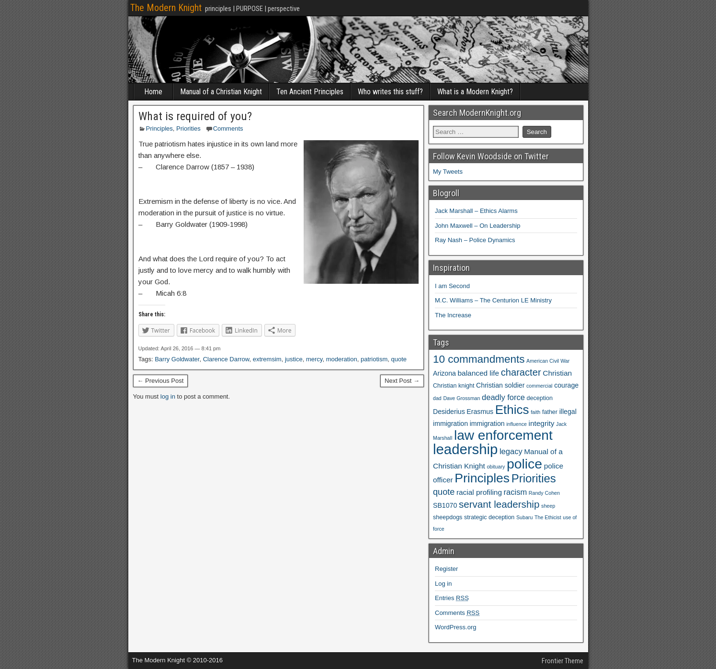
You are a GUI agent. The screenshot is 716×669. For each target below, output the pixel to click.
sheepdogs (447, 517)
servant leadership (499, 504)
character (521, 372)
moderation (341, 359)
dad (437, 398)
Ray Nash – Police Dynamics (475, 240)
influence (516, 424)
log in (167, 396)
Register (446, 568)
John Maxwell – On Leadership (478, 225)
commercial (539, 386)
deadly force (503, 397)
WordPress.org (455, 627)
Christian (557, 373)
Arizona (444, 373)
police (524, 463)
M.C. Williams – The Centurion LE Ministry (493, 300)
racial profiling (479, 492)
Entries (452, 598)
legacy (511, 451)
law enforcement (503, 435)
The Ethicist (547, 517)
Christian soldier (500, 385)
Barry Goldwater (177, 359)
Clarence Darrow (226, 359)
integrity (542, 423)
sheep (548, 506)
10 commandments (478, 359)
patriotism (374, 359)
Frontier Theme (562, 661)
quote (399, 359)
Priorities (188, 128)
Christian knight (453, 385)
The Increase (453, 315)
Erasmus (479, 411)
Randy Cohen (544, 493)
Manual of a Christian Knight (221, 91)
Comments (228, 128)
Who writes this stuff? (390, 91)
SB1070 (445, 505)
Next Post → (402, 380)
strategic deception (489, 517)
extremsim (267, 359)
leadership (465, 449)
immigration (487, 423)
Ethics (512, 409)
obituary (496, 466)
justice (294, 359)
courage (566, 385)
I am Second (452, 286)
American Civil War (547, 361)
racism (515, 492)
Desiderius (449, 411)
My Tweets (448, 171)
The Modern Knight (166, 7)
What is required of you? (195, 116)
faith (535, 412)
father (549, 412)
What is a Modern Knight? (475, 91)
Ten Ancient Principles (309, 91)
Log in (443, 583)
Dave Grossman (461, 398)
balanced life (479, 373)
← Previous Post (160, 380)
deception (540, 398)
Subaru (524, 517)
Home (153, 91)
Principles (159, 128)
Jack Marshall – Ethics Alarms (476, 210)
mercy (314, 359)
